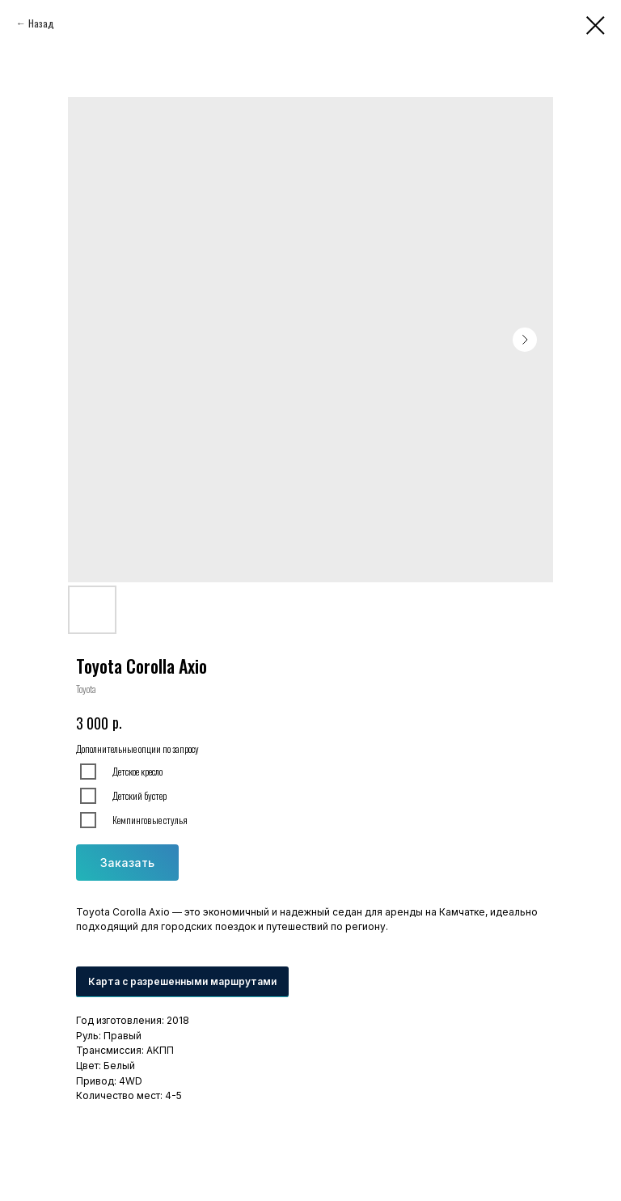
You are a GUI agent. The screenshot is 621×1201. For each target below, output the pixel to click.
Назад (41, 23)
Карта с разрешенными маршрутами (182, 981)
